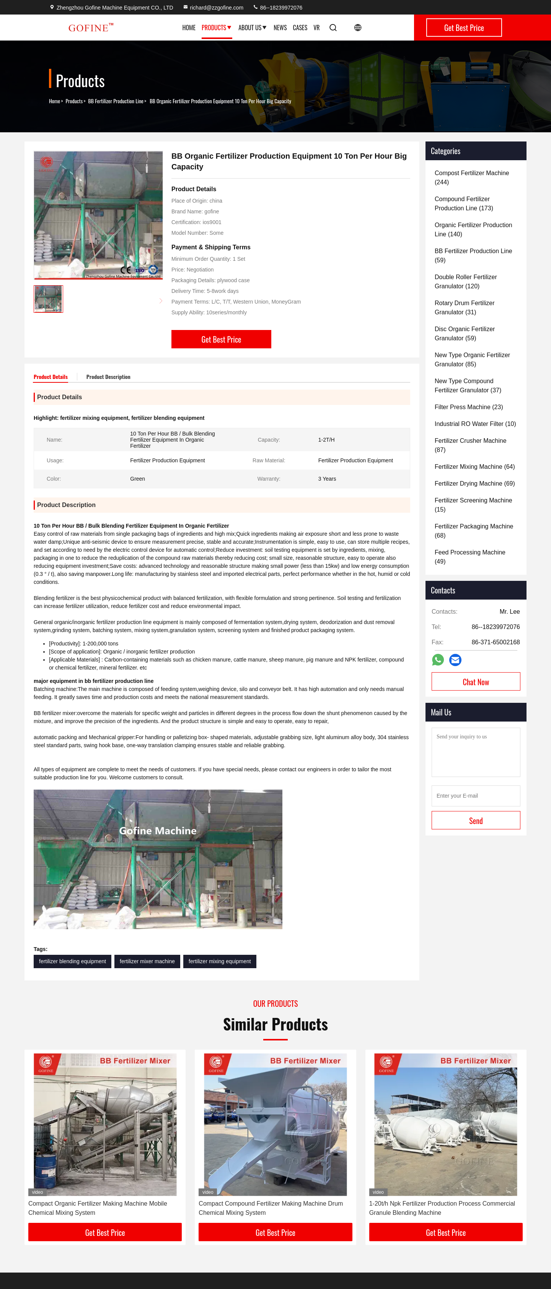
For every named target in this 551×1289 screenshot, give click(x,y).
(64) (475, 466)
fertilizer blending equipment (72, 961)
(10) (475, 424)
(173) (464, 203)
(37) (468, 385)
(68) (474, 531)
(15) (473, 505)
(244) (472, 177)
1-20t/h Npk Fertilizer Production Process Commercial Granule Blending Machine (442, 1208)
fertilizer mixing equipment (220, 961)
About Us (252, 27)
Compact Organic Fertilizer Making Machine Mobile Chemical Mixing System (97, 1208)
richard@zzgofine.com (213, 8)
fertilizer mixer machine (147, 961)
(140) (473, 229)
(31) (464, 307)
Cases (300, 27)
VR (316, 27)
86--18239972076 (277, 8)
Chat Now (476, 682)
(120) (466, 281)
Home (189, 27)
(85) (472, 359)
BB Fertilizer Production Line (115, 101)
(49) (470, 557)
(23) (469, 407)
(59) (473, 255)
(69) (475, 483)
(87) (471, 445)
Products (217, 27)
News (280, 27)
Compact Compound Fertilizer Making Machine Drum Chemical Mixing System (271, 1208)
